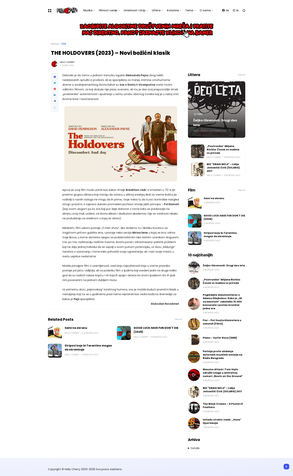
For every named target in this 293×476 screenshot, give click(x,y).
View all (178, 319)
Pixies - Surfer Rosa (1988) (220, 337)
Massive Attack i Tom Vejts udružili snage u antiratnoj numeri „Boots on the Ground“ (223, 373)
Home (55, 44)
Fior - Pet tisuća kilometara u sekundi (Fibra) (222, 322)
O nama (205, 10)
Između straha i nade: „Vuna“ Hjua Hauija (222, 421)
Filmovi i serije (108, 10)
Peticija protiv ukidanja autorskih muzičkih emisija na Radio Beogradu (222, 355)
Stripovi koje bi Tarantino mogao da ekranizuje (88, 347)
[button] (55, 108)
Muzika (87, 10)
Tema (189, 10)
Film (63, 43)
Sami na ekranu (76, 328)
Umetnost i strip (134, 10)
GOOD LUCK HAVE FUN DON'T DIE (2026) (156, 330)
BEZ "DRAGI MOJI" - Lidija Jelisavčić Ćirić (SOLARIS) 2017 (223, 168)
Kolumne (173, 10)
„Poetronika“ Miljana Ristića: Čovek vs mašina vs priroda (223, 150)
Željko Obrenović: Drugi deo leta (215, 122)
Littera (156, 10)
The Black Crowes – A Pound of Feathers (223, 405)
